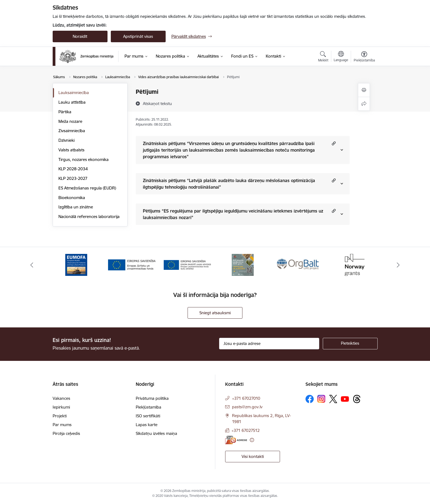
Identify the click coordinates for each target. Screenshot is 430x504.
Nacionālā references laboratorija (89, 216)
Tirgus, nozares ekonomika (83, 159)
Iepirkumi (61, 407)
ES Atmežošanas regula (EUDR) (87, 188)
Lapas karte (146, 424)
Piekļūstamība (148, 407)
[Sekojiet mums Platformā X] (333, 399)
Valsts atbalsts (71, 149)
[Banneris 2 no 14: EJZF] (131, 264)
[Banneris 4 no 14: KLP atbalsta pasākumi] (243, 264)
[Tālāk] (398, 265)
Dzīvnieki (66, 140)
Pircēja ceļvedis (66, 433)
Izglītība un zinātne (75, 206)
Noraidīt (80, 36)
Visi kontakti (253, 456)
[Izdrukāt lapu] (364, 90)
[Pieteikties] (350, 343)
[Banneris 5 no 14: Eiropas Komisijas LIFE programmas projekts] (298, 264)
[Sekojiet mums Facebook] (309, 399)
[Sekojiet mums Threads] (357, 399)
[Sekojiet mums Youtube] (345, 398)
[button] (333, 143)
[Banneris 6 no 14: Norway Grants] (354, 264)
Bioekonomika (71, 197)
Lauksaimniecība (73, 92)
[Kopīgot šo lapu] (364, 104)
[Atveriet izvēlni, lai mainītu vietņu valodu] (341, 57)
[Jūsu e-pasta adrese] (269, 343)
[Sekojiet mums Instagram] (321, 399)
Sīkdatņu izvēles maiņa (156, 433)
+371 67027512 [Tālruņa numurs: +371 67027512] (245, 430)
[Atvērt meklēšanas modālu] (323, 57)
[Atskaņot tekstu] (157, 103)
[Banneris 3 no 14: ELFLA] (187, 264)
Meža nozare (70, 121)
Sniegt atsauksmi (215, 312)
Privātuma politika (152, 398)
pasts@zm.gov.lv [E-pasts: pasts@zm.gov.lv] (247, 406)
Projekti (60, 415)
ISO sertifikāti (148, 415)
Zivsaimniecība (71, 130)
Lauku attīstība (72, 102)
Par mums (62, 424)
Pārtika (64, 111)
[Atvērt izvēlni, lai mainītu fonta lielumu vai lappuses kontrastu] (364, 57)
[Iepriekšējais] (32, 265)
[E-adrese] (236, 439)
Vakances (61, 398)
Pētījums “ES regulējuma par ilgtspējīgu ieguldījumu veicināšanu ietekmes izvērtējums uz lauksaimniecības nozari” (233, 214)
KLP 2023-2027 (72, 178)
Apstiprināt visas (138, 36)
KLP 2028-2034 (73, 168)
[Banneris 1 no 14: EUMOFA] (76, 264)
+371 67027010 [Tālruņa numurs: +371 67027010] (246, 398)
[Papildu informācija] (252, 440)
